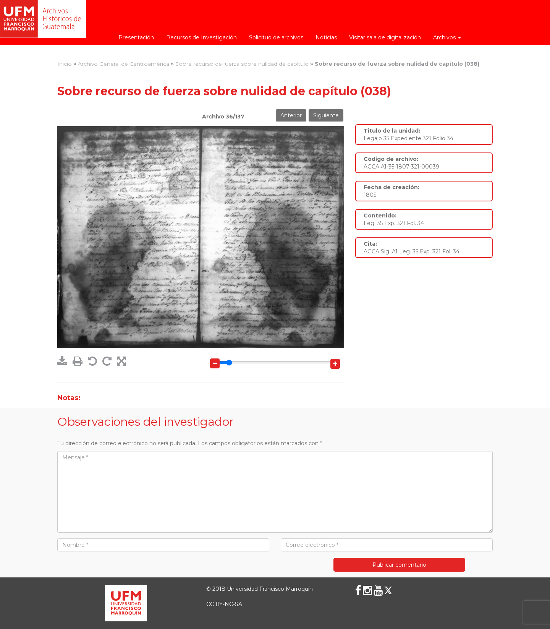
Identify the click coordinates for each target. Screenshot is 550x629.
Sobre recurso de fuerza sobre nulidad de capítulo (242, 63)
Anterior (291, 115)
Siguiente (326, 115)
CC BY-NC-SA (224, 604)
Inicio (64, 63)
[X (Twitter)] (388, 590)
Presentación (136, 37)
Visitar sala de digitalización (385, 37)
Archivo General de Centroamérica (123, 63)
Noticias (326, 37)
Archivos (447, 37)
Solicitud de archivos (276, 37)
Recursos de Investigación (201, 37)
